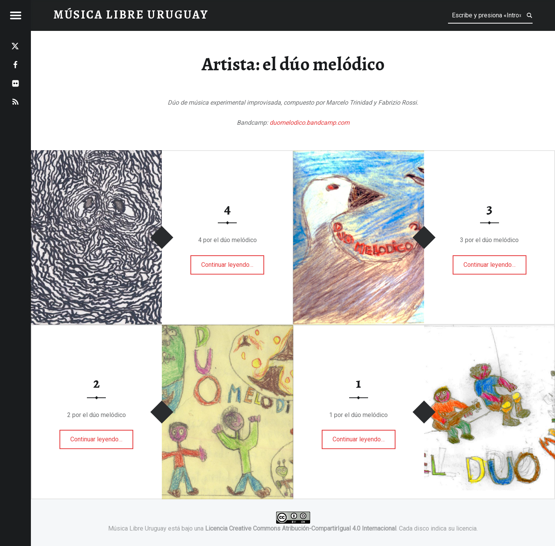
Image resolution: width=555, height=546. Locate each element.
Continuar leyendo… (229, 262)
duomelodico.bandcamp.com (310, 122)
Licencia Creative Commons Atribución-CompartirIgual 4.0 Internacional (300, 528)
